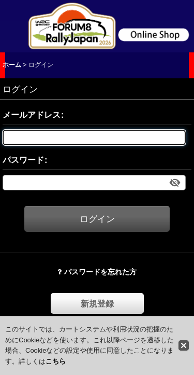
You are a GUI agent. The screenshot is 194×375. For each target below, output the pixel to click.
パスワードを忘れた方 (97, 272)
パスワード (23, 159)
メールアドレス (32, 114)
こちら (56, 361)
